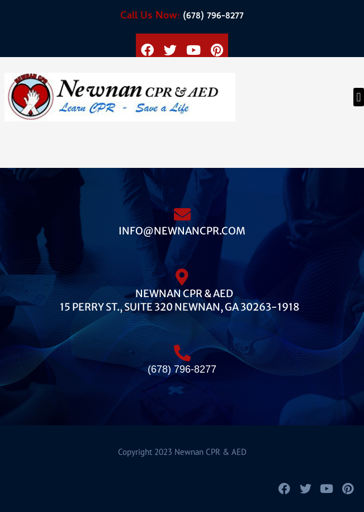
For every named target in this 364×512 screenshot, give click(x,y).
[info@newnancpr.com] (182, 209)
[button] (358, 97)
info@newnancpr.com (182, 230)
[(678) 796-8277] (182, 348)
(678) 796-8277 (182, 16)
